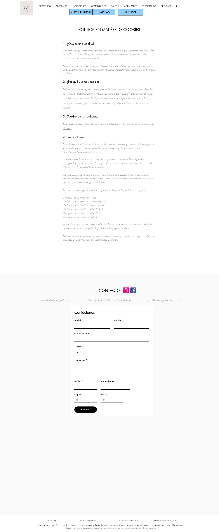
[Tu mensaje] (111, 369)
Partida (105, 394)
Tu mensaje (80, 360)
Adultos (78, 381)
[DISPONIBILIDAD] (81, 12)
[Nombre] (130, 325)
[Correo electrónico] (110, 339)
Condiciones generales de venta (164, 520)
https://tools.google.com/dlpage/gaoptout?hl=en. (107, 228)
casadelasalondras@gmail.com (54, 300)
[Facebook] (133, 290)
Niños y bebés (108, 381)
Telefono (79, 346)
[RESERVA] (130, 12)
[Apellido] (91, 325)
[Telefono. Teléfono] (114, 352)
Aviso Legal (52, 520)
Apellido (78, 320)
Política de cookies (88, 520)
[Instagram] (126, 290)
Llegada (78, 394)
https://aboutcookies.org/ (127, 148)
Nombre (118, 320)
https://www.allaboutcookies (76, 151)
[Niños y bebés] (114, 386)
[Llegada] (77, 400)
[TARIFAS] (104, 12)
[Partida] (103, 400)
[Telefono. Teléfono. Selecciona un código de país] (79, 352)
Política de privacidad (128, 520)
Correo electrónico (84, 333)
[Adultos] (84, 386)
